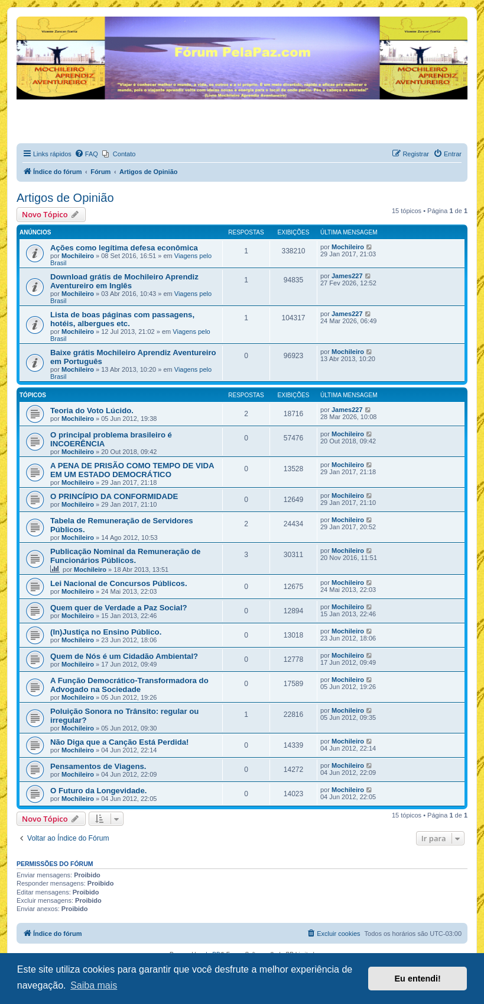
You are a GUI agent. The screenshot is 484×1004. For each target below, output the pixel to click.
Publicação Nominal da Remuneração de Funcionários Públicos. (125, 556)
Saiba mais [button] (93, 985)
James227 (347, 275)
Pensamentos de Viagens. (98, 766)
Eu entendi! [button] (418, 978)
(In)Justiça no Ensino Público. (105, 632)
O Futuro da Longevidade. (98, 790)
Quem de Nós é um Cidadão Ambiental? (124, 656)
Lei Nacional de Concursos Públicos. (118, 583)
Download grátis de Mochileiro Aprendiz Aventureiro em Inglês (124, 281)
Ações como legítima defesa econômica (124, 247)
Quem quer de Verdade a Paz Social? (118, 607)
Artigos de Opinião (65, 197)
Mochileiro (77, 255)
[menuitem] (86, 154)
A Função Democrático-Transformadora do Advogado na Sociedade (129, 685)
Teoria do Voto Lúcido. (92, 410)
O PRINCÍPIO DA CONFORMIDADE (114, 496)
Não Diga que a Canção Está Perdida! (119, 742)
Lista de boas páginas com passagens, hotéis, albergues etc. (122, 319)
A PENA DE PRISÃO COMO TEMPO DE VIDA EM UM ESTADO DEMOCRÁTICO (132, 470)
